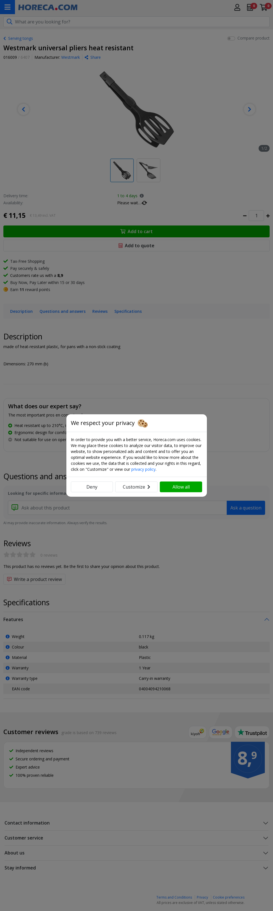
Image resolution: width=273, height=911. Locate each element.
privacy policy (143, 469)
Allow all (181, 487)
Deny (91, 487)
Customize (136, 487)
